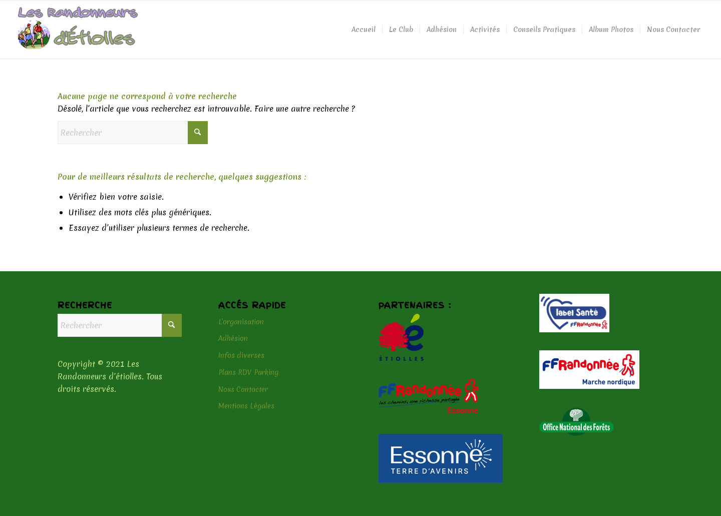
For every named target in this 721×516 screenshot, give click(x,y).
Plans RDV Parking (248, 372)
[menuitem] (363, 30)
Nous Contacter (243, 389)
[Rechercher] (133, 132)
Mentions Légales (246, 405)
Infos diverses (241, 355)
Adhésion (233, 338)
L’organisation (241, 321)
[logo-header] (78, 30)
